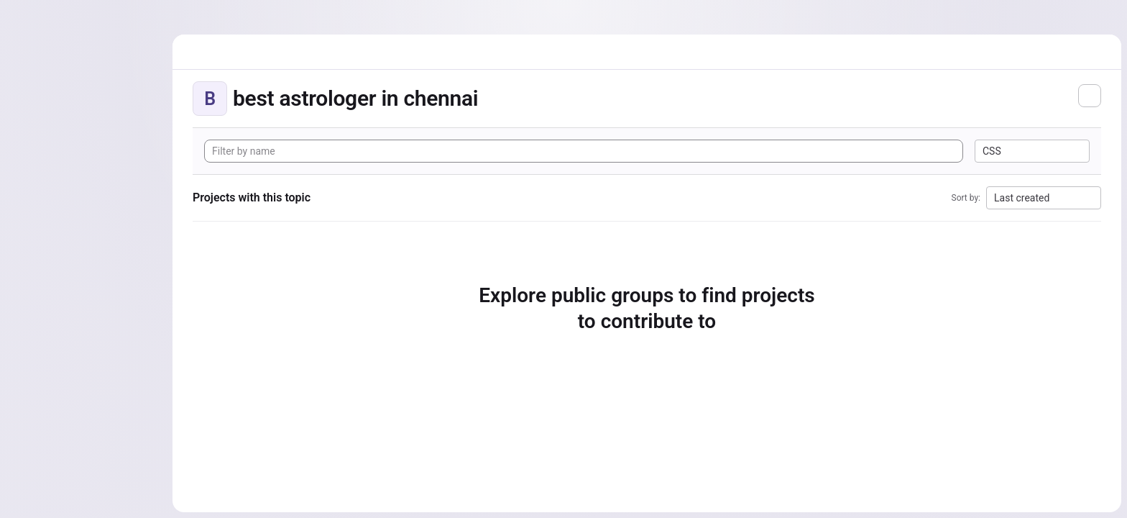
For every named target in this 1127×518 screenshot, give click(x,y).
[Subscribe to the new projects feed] (1089, 95)
